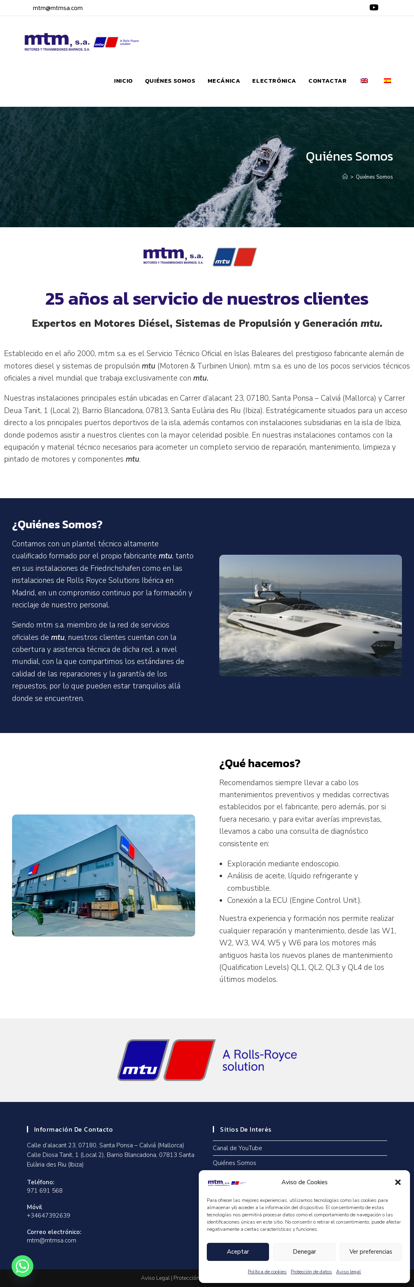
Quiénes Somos (374, 177)
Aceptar (238, 1252)
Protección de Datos (198, 1278)
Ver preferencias (370, 1252)
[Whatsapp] (22, 1266)
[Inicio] (345, 177)
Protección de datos (311, 1272)
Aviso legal (348, 1272)
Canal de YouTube (237, 1148)
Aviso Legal (155, 1278)
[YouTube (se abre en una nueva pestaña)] (373, 8)
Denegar (304, 1252)
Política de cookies (267, 1272)
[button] (398, 1182)
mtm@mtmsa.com (58, 7)
